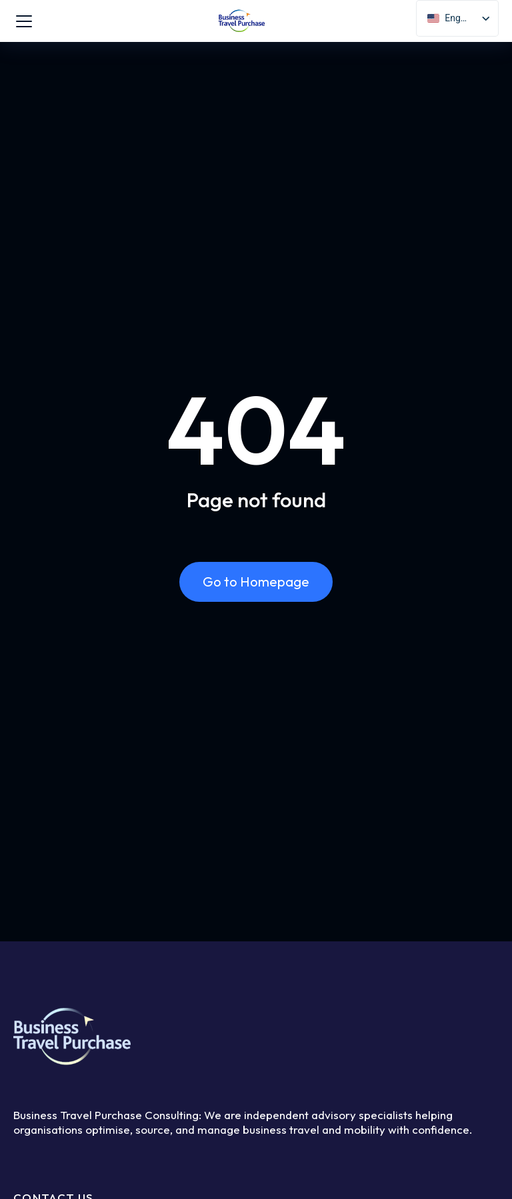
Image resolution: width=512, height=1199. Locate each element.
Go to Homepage (256, 581)
